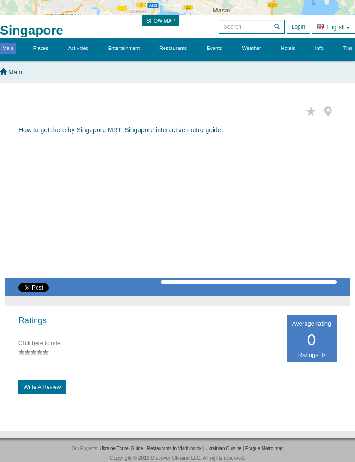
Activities (78, 48)
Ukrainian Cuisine (223, 448)
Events (214, 48)
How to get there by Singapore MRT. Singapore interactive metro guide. (120, 130)
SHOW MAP (161, 21)
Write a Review (42, 387)
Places (41, 48)
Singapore (31, 30)
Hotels (288, 48)
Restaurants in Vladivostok (174, 448)
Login (298, 27)
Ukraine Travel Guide (121, 448)
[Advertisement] (177, 213)
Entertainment (124, 48)
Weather (251, 48)
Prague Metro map (264, 448)
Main (7, 48)
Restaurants (173, 48)
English (333, 27)
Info (319, 48)
